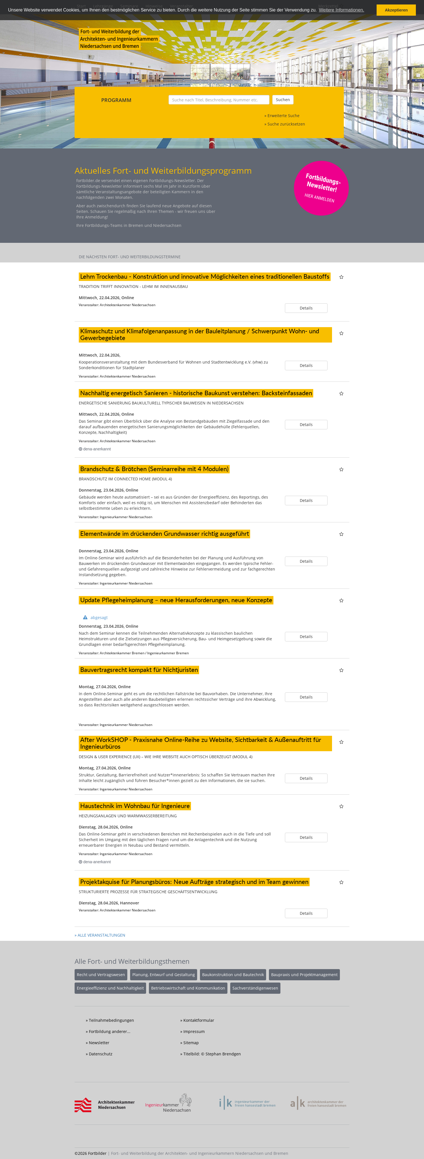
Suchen (283, 99)
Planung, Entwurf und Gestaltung (163, 974)
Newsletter (99, 1042)
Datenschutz (100, 1053)
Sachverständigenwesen (255, 988)
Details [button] (306, 308)
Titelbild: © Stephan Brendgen (212, 1053)
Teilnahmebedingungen (111, 1020)
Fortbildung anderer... (109, 1031)
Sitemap (191, 1042)
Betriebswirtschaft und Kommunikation (188, 988)
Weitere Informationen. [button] (341, 10)
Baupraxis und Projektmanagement (304, 974)
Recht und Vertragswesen (101, 974)
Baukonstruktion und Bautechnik (233, 974)
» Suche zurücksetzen (284, 124)
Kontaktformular (198, 1020)
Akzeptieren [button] (396, 10)
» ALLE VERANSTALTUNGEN (100, 935)
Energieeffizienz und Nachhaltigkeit (110, 988)
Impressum (194, 1031)
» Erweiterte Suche (281, 115)
